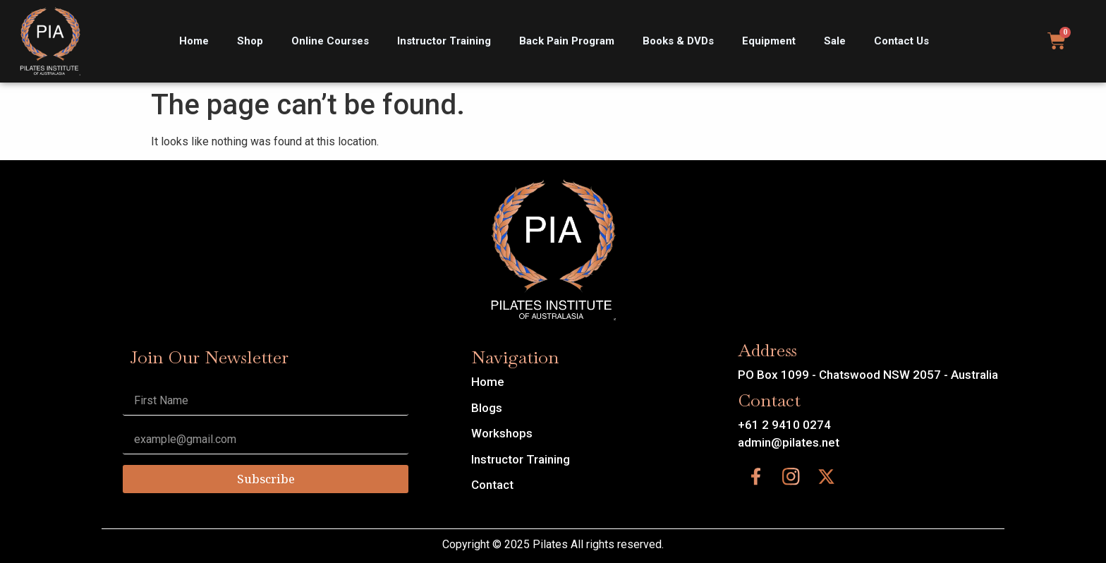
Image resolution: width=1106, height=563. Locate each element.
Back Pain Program (566, 41)
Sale (835, 41)
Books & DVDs (678, 41)
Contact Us (901, 41)
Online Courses (330, 41)
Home (194, 41)
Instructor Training (444, 41)
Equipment (769, 41)
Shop (250, 41)
